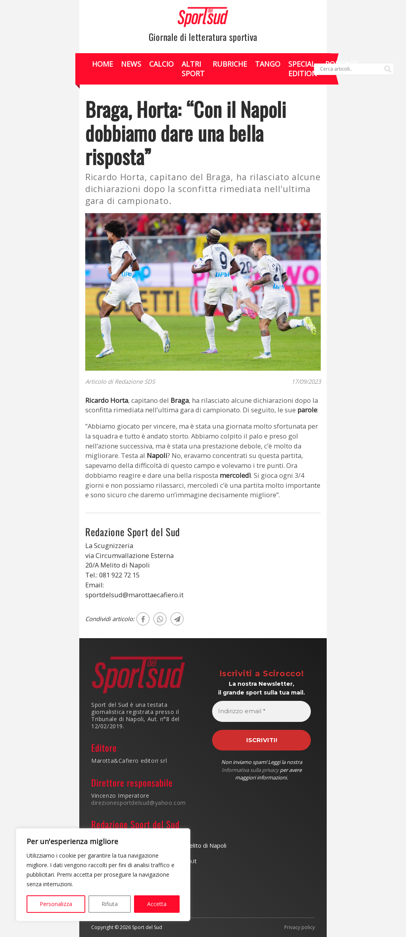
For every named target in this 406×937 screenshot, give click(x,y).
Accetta (157, 904)
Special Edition (302, 68)
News (131, 64)
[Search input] (350, 69)
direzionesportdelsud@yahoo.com (138, 802)
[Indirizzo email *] (261, 711)
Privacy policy (299, 927)
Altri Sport (193, 68)
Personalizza (56, 904)
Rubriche (230, 64)
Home (102, 64)
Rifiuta (110, 904)
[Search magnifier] (387, 69)
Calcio (161, 64)
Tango (267, 64)
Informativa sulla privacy (250, 769)
